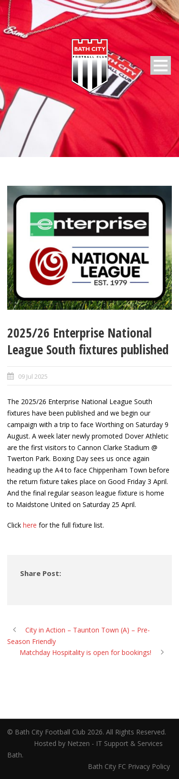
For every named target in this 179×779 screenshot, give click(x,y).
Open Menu (160, 65)
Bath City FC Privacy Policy (130, 766)
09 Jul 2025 (33, 376)
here (30, 525)
